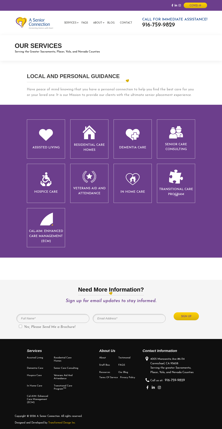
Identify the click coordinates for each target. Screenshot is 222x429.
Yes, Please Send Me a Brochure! (47, 327)
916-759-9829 (160, 25)
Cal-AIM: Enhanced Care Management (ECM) (37, 399)
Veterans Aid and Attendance (63, 377)
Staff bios (104, 365)
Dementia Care (35, 368)
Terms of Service (108, 377)
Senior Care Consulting (66, 368)
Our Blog (123, 372)
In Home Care (34, 386)
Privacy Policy (127, 377)
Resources (104, 372)
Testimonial (124, 357)
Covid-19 (195, 6)
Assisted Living (35, 357)
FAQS (85, 23)
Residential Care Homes (62, 359)
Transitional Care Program (63, 387)
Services (70, 23)
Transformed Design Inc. (62, 423)
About (97, 23)
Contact (126, 23)
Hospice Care (34, 375)
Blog (111, 23)
